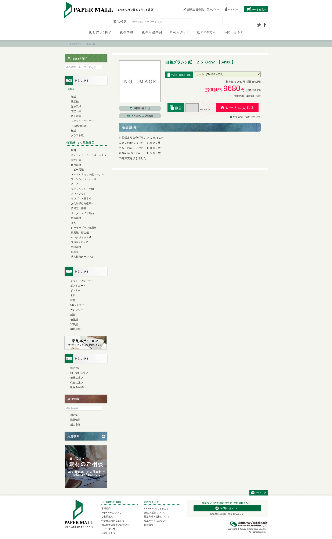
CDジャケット (78, 304)
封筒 (72, 300)
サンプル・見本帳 (81, 198)
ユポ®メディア (79, 242)
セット (198, 110)
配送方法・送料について (247, 116)
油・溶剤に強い (79, 372)
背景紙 (74, 324)
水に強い (75, 367)
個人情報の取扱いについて (115, 525)
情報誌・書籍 (78, 208)
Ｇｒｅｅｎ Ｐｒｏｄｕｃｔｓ (89, 155)
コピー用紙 (77, 169)
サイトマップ (108, 529)
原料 (73, 150)
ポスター (75, 290)
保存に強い (76, 382)
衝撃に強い (76, 377)
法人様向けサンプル (82, 256)
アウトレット (78, 193)
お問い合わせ (108, 533)
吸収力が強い (78, 387)
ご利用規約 (107, 516)
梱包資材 (76, 164)
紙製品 (75, 251)
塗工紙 (75, 101)
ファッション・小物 (82, 189)
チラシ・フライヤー (81, 280)
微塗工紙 (76, 106)
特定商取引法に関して (113, 520)
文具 (73, 222)
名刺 (72, 295)
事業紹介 (106, 508)
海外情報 (75, 419)
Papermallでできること (156, 508)
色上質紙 (76, 116)
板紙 (73, 130)
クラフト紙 (77, 135)
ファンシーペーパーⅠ (83, 120)
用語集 (74, 414)
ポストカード (78, 285)
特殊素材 (76, 217)
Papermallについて (111, 512)
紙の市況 (75, 424)
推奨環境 (148, 525)
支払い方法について (154, 512)
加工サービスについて (155, 520)
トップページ (75, 44)
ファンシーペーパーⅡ (83, 179)
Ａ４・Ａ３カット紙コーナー (87, 174)
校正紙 (74, 319)
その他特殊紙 (78, 125)
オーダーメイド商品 (82, 213)
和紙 (73, 96)
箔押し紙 (76, 160)
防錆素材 (76, 247)
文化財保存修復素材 (82, 203)
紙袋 (72, 314)
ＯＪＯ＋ (76, 184)
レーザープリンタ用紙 (83, 227)
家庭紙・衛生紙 (80, 232)
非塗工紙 (76, 111)
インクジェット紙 (81, 237)
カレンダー (76, 309)
